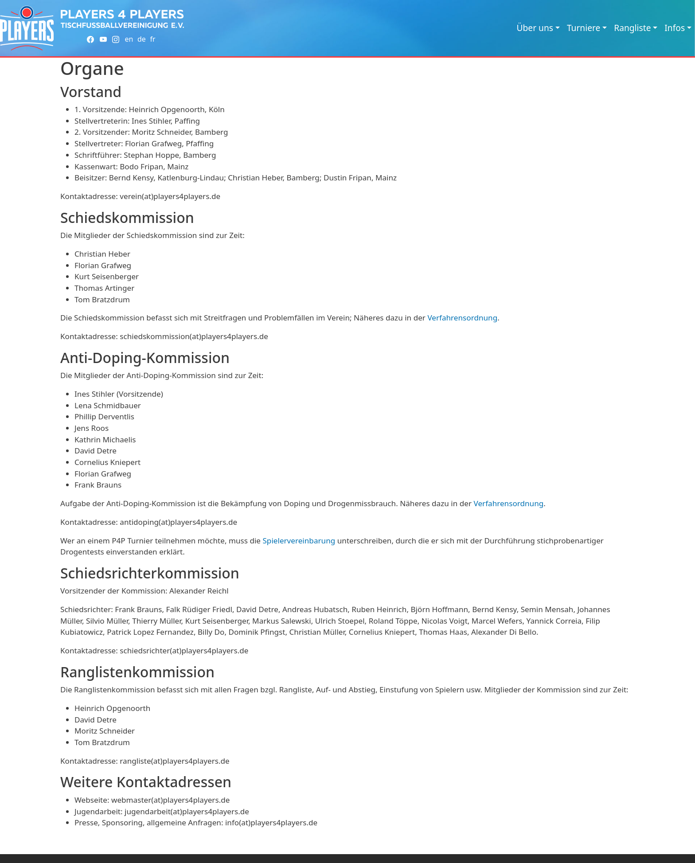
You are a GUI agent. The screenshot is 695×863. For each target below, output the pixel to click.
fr (152, 39)
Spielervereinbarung (298, 540)
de (141, 39)
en (129, 39)
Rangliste (632, 28)
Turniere (583, 28)
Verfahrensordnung (462, 317)
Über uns (535, 28)
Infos (674, 28)
